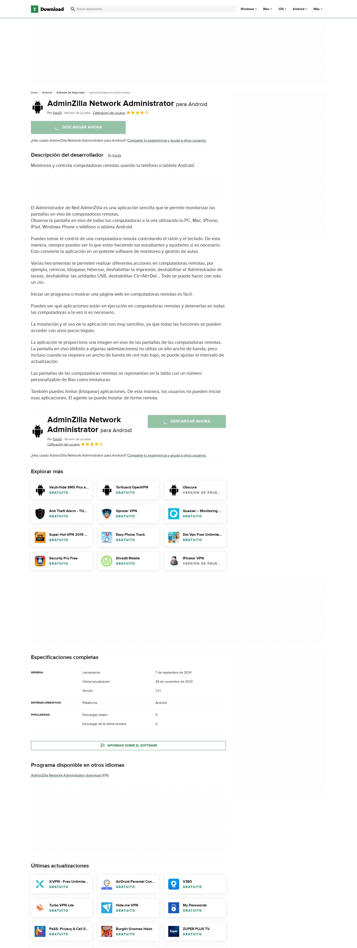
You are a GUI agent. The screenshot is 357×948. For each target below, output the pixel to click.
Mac (266, 9)
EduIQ (116, 156)
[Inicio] (34, 93)
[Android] (47, 93)
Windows (247, 9)
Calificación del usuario (121, 112)
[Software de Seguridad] (70, 93)
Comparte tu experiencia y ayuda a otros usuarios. (167, 140)
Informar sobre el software (128, 745)
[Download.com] (47, 9)
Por (54, 113)
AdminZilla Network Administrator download (66, 775)
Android (298, 9)
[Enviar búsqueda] (72, 9)
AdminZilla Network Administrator (127, 103)
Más (318, 9)
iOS (281, 9)
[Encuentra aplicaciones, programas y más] (152, 9)
